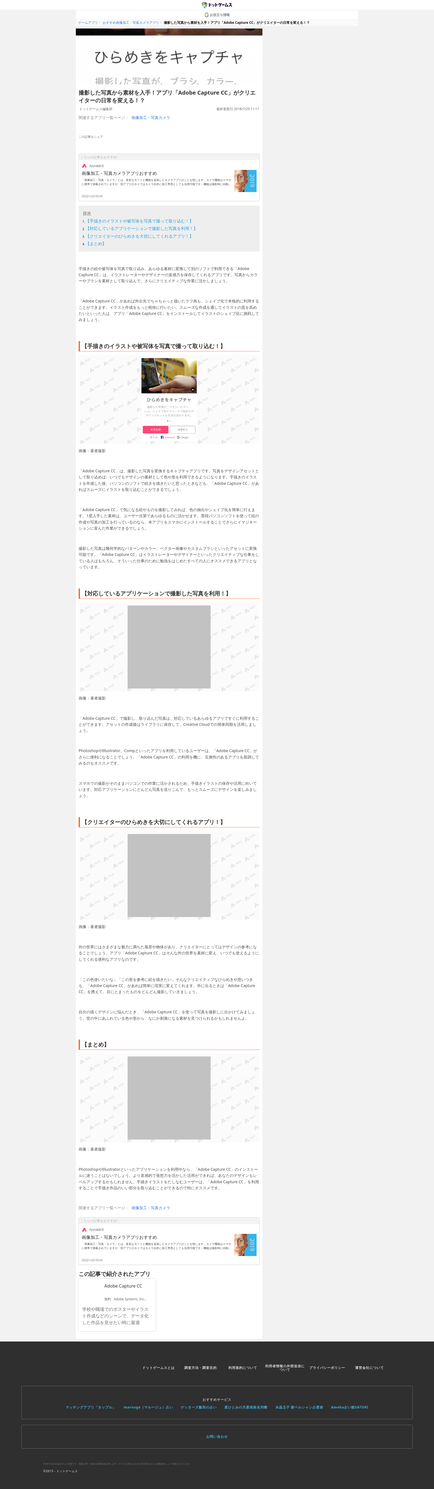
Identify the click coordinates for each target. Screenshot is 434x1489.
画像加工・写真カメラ (150, 117)
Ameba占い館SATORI (349, 1407)
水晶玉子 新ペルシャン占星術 (299, 1407)
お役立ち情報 (217, 14)
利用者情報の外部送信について (285, 1368)
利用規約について (242, 1367)
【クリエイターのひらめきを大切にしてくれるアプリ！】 (139, 236)
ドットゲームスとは (158, 1367)
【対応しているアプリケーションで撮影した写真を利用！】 (142, 228)
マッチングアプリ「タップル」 (91, 1407)
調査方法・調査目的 (200, 1367)
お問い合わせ (217, 1436)
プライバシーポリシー (327, 1367)
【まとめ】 (96, 243)
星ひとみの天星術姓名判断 (246, 1407)
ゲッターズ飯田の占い (199, 1407)
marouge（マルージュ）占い (148, 1407)
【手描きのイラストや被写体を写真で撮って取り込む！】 (139, 221)
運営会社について (369, 1367)
